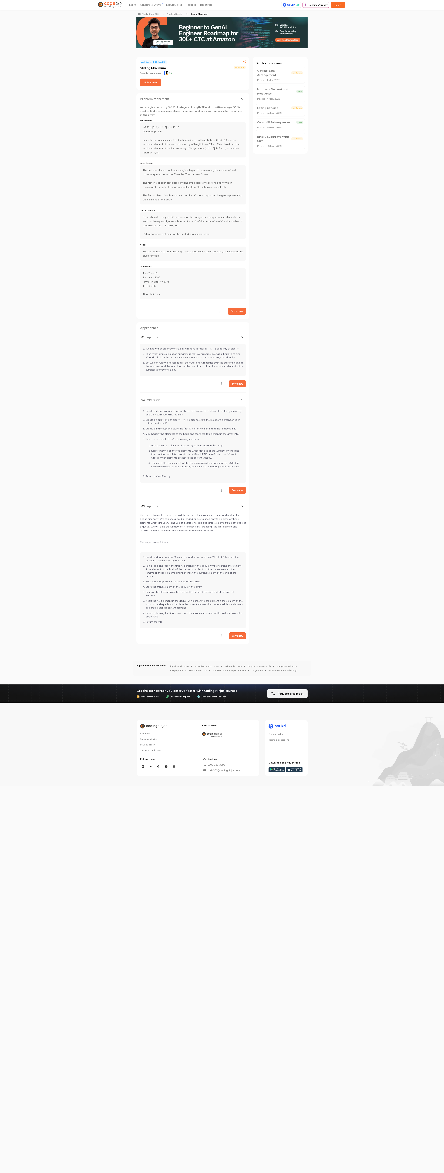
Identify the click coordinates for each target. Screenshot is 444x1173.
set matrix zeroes (233, 666)
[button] (193, 337)
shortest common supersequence (229, 670)
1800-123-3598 (216, 764)
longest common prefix (259, 666)
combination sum (198, 670)
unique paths (176, 670)
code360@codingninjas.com (223, 770)
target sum (257, 670)
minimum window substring (282, 670)
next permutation (285, 666)
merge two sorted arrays (207, 666)
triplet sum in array (179, 666)
